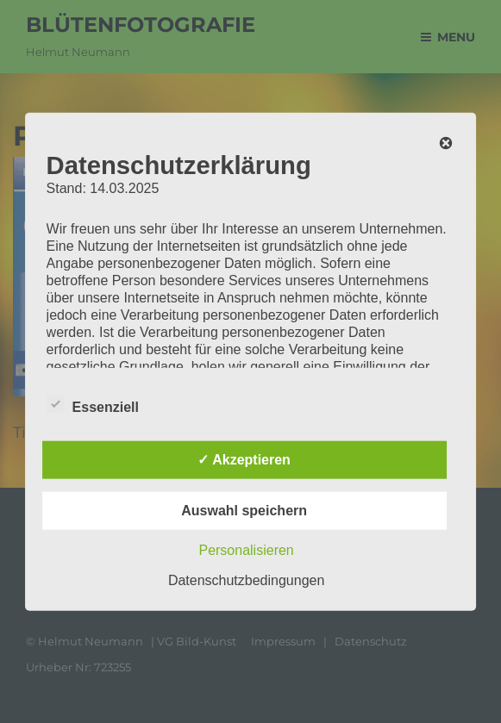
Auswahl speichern (244, 510)
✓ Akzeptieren (244, 459)
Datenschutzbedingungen (246, 580)
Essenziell (93, 404)
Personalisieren (245, 550)
